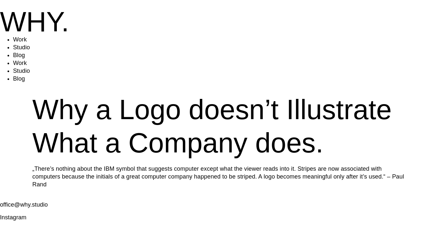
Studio (21, 47)
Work (20, 39)
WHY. (34, 21)
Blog (19, 55)
